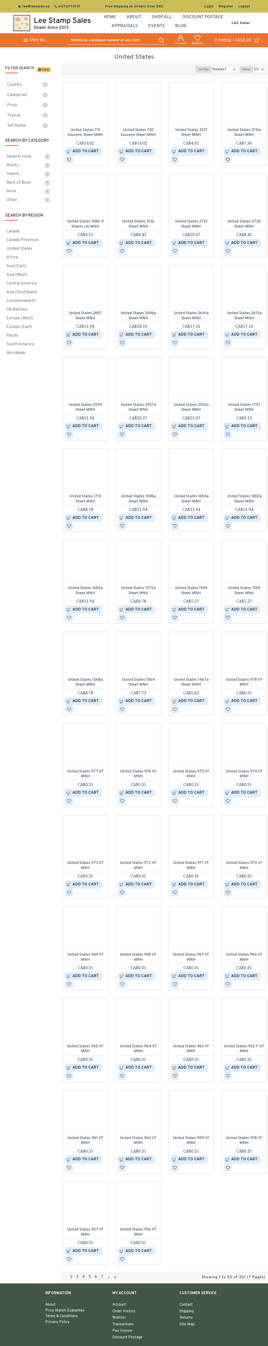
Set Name (16, 125)
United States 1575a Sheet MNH (138, 591)
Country (14, 84)
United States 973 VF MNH (85, 866)
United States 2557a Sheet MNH (138, 408)
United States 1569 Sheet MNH (191, 591)
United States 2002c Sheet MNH (191, 408)
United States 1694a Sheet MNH (191, 499)
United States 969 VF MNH (85, 957)
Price (12, 105)
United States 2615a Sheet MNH (244, 316)
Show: (248, 69)
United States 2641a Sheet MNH (191, 316)
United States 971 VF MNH (191, 866)
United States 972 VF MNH (138, 866)
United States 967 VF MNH (191, 957)
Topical (13, 115)
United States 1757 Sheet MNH (244, 408)
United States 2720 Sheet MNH (244, 224)
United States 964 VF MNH (138, 1049)
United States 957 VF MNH (85, 1232)
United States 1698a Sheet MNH (138, 499)
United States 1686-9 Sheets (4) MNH (85, 224)
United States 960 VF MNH (138, 1141)
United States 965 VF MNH (85, 1049)
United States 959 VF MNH (191, 1141)
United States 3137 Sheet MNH (191, 133)
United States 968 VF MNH (138, 957)
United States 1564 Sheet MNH (138, 682)
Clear (45, 70)
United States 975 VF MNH (191, 774)
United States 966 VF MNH (244, 957)
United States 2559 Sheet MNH (85, 408)
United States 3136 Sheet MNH (138, 224)
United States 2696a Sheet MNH (138, 316)
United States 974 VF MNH (244, 774)
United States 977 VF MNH (85, 774)
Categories (17, 95)
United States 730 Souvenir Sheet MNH (138, 133)
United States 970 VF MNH (244, 866)
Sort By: (199, 69)
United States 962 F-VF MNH (244, 1049)
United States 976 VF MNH (138, 774)
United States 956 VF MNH (138, 1232)
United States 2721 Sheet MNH (191, 224)
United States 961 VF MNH (85, 1141)
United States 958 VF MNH (244, 1141)
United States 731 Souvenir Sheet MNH (85, 133)
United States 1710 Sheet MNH (85, 499)
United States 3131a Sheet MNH (244, 133)
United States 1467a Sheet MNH (191, 682)
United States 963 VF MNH (191, 1049)
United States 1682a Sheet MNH (244, 499)
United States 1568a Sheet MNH (85, 682)
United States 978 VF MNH (244, 682)
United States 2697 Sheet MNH (85, 316)
